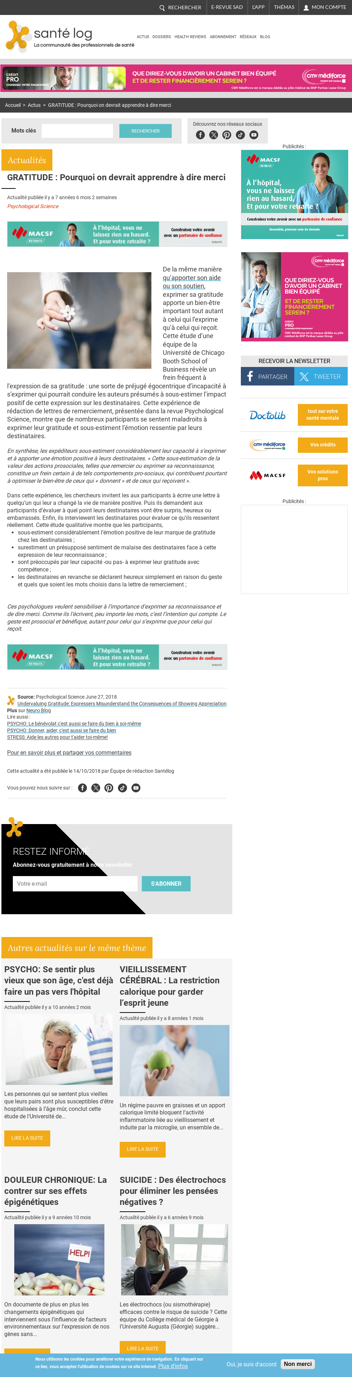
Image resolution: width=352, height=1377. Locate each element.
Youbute (253, 133)
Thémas (284, 7)
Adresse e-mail (32, 872)
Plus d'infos (173, 1366)
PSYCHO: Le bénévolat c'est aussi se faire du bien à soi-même (74, 724)
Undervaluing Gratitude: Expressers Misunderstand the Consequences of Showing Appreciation (122, 704)
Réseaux (248, 37)
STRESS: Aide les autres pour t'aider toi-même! (57, 737)
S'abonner (166, 883)
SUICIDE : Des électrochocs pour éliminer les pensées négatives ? (173, 1191)
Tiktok (240, 133)
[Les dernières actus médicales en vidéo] (294, 592)
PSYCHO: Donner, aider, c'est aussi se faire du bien (61, 731)
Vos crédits (323, 445)
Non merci (298, 1364)
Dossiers (161, 37)
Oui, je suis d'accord (251, 1364)
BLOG (265, 37)
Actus (143, 37)
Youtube (135, 786)
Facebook (200, 133)
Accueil (13, 105)
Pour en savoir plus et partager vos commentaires (69, 752)
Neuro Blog (38, 711)
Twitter (213, 133)
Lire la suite (27, 1138)
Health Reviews (190, 37)
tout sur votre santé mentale (322, 414)
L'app (258, 7)
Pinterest (226, 133)
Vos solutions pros (322, 475)
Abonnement (223, 37)
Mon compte (329, 7)
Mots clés (23, 130)
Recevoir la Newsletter (294, 361)
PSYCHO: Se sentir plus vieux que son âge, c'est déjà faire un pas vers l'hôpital (58, 980)
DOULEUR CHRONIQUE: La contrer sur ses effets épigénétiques (55, 1191)
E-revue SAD (227, 7)
